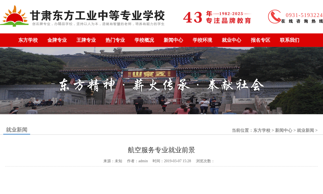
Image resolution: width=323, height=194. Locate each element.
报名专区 (260, 40)
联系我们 (289, 40)
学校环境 (202, 40)
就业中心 (231, 40)
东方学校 (28, 40)
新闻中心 (173, 40)
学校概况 (144, 40)
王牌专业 (86, 40)
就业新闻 (305, 130)
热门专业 (115, 40)
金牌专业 (57, 40)
